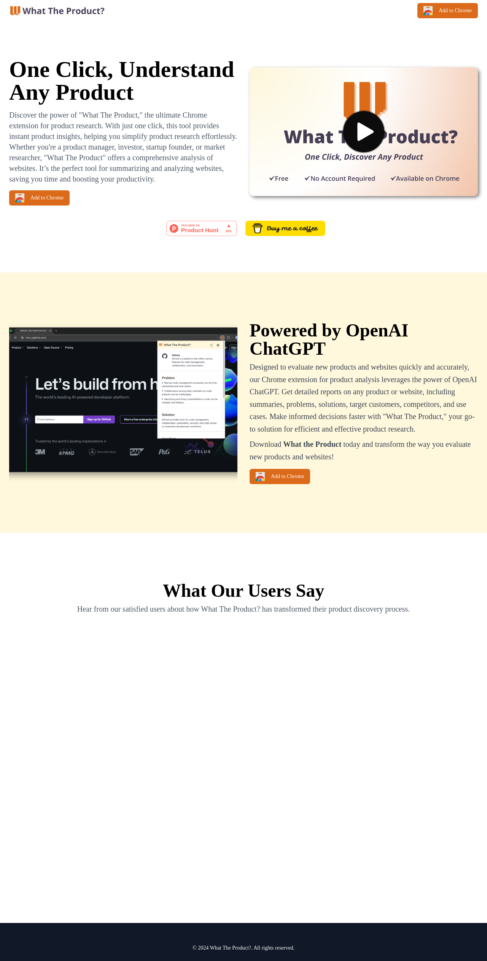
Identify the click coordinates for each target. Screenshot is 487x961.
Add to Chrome (447, 10)
